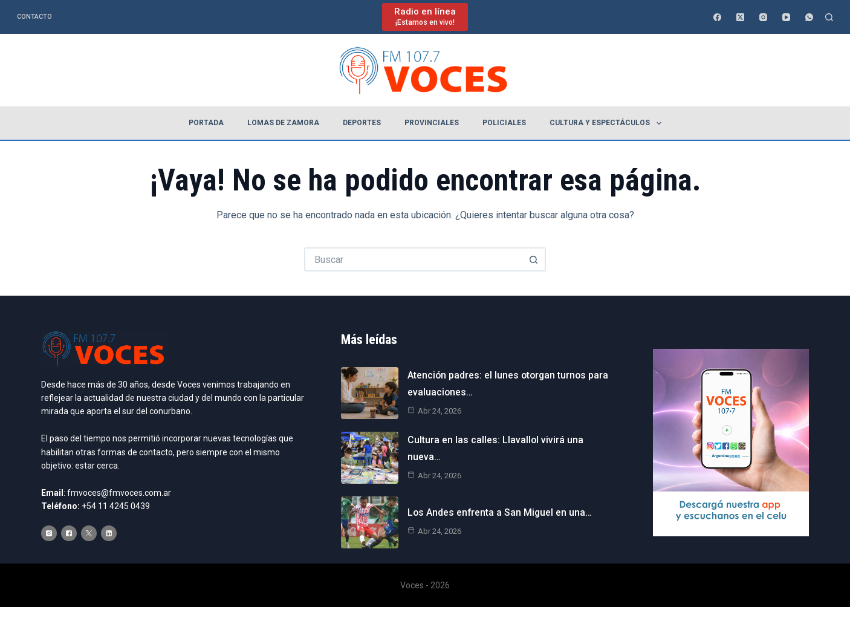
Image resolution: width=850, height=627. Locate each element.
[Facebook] (717, 17)
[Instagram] (763, 17)
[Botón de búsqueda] (534, 259)
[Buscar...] (413, 259)
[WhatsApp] (809, 17)
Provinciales (431, 123)
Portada (206, 123)
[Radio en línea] (425, 16)
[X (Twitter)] (740, 17)
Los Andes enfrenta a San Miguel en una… (500, 513)
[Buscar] (829, 17)
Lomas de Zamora (283, 123)
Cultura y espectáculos (608, 123)
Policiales (504, 123)
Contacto (34, 17)
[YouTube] (786, 17)
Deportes (362, 123)
